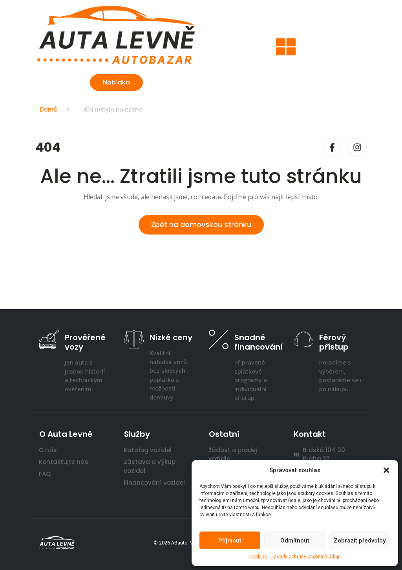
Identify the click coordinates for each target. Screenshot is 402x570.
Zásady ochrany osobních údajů (306, 556)
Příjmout (229, 540)
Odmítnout (294, 540)
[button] (386, 470)
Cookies (258, 556)
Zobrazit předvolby (360, 540)
